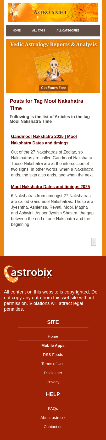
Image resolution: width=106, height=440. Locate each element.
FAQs (53, 408)
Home (17, 30)
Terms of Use (52, 363)
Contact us (53, 426)
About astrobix (53, 417)
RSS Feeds (53, 354)
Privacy (53, 382)
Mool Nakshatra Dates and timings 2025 (50, 186)
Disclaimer (53, 373)
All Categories (68, 30)
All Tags (38, 30)
